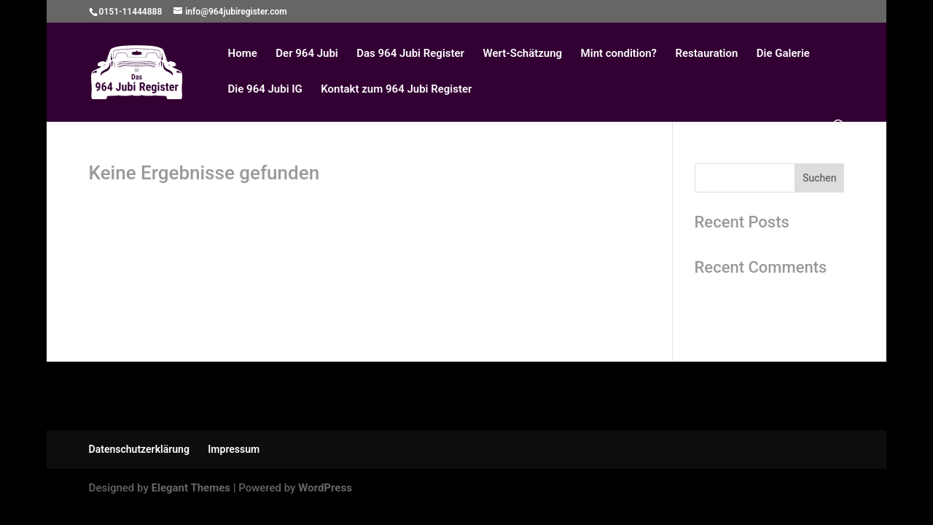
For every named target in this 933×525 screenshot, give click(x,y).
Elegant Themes (190, 487)
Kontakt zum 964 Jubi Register (396, 90)
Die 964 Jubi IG (265, 90)
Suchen (820, 178)
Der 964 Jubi (306, 54)
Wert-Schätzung (522, 54)
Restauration (706, 54)
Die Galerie (783, 54)
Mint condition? (619, 54)
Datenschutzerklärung (139, 449)
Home (242, 54)
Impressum (233, 449)
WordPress (325, 487)
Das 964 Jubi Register (410, 54)
